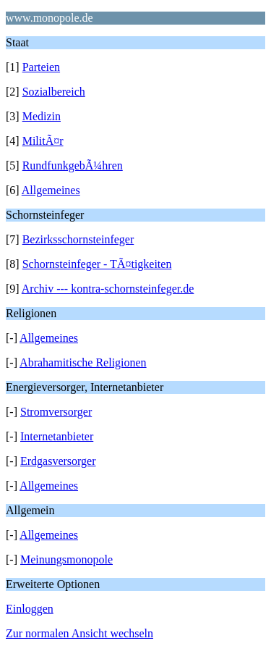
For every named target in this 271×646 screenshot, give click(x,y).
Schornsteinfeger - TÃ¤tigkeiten (97, 264)
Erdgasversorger (58, 461)
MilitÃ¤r (43, 141)
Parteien (41, 67)
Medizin (41, 116)
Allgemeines (51, 190)
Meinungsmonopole (66, 559)
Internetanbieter (56, 436)
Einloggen (29, 609)
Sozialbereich (53, 91)
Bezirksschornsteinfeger (78, 239)
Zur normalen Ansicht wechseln (79, 633)
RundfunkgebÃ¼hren (72, 165)
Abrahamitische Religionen (83, 362)
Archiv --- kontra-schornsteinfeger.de (108, 288)
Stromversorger (56, 412)
